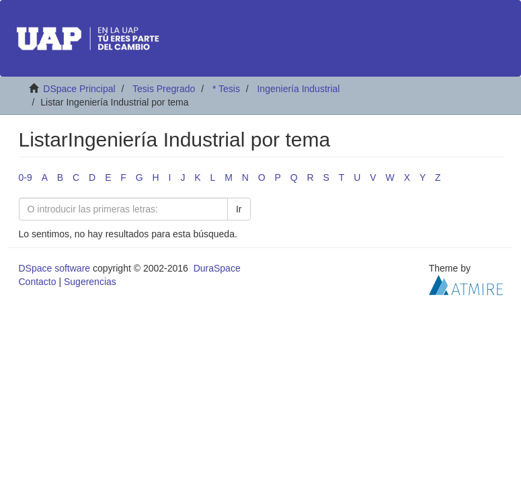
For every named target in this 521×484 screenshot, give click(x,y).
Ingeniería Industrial (298, 88)
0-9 (25, 177)
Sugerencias (90, 281)
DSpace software (55, 268)
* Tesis (226, 88)
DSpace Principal (79, 88)
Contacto (37, 281)
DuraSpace (217, 268)
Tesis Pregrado (163, 88)
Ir (239, 209)
